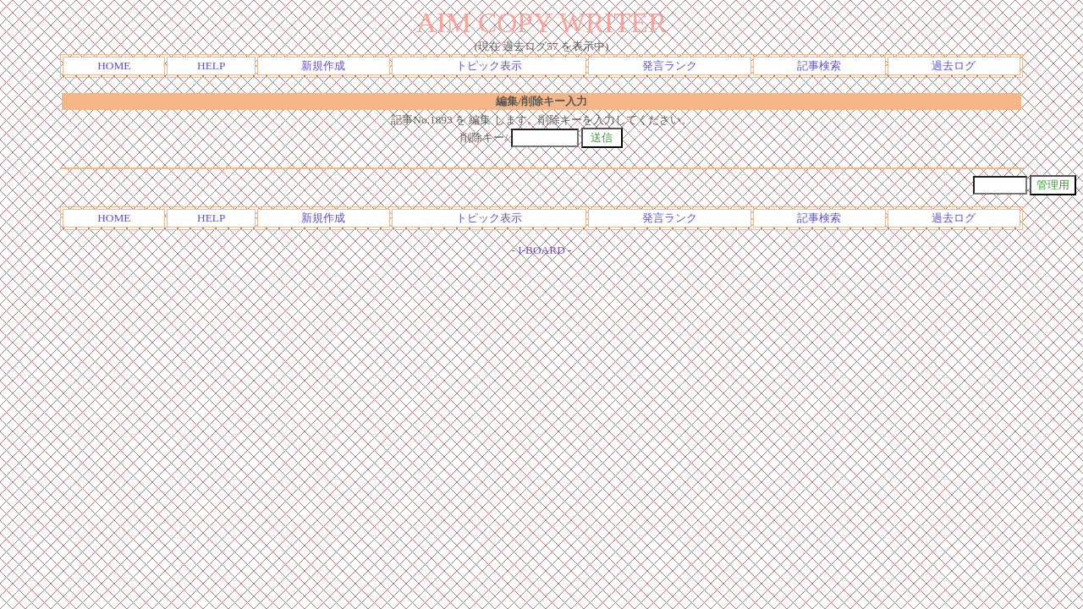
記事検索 (819, 65)
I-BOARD (541, 250)
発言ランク (669, 65)
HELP (211, 65)
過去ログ (954, 65)
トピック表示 (489, 65)
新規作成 (323, 65)
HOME (113, 65)
